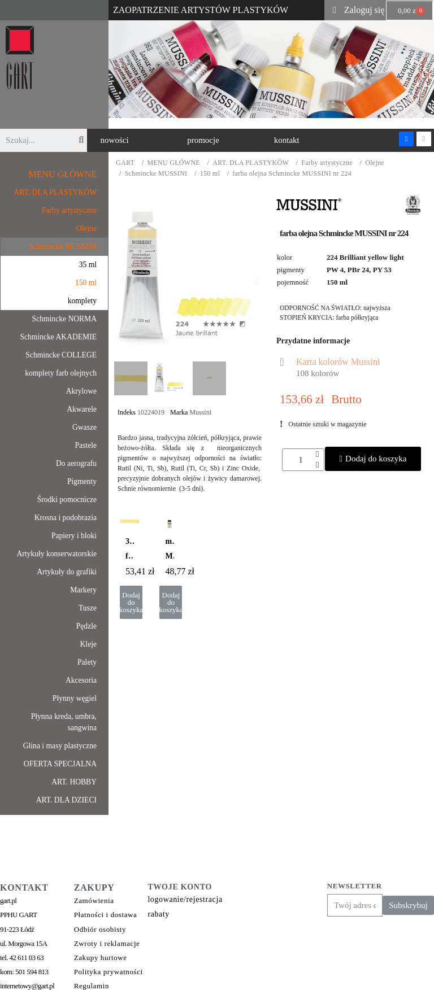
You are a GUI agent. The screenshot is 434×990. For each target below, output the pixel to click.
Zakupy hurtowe (100, 957)
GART (125, 163)
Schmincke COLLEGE (61, 355)
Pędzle (86, 626)
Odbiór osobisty (100, 929)
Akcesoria (81, 680)
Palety (87, 662)
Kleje (88, 644)
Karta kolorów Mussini (338, 362)
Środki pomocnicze (67, 499)
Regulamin (91, 986)
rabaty (158, 914)
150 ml (210, 173)
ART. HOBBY (74, 782)
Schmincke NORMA (64, 319)
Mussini (200, 412)
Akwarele (82, 409)
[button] (114, 140)
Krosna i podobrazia (65, 517)
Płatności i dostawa (105, 914)
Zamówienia (94, 900)
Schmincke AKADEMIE (58, 337)
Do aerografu (76, 463)
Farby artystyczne (327, 163)
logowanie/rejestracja (184, 899)
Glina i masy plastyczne (60, 746)
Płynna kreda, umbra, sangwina (64, 722)
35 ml (88, 264)
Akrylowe (81, 391)
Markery (83, 590)
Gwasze (84, 427)
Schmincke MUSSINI (156, 173)
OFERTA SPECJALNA (60, 764)
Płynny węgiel (75, 698)
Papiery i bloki (74, 535)
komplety (82, 300)
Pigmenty (82, 481)
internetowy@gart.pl (27, 986)
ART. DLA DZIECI (66, 800)
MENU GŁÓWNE (173, 163)
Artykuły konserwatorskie (56, 553)
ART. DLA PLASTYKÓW (250, 163)
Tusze (88, 608)
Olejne (374, 163)
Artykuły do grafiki (67, 572)
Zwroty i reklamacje (107, 943)
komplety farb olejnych (61, 373)
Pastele (86, 445)
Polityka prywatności (108, 971)
